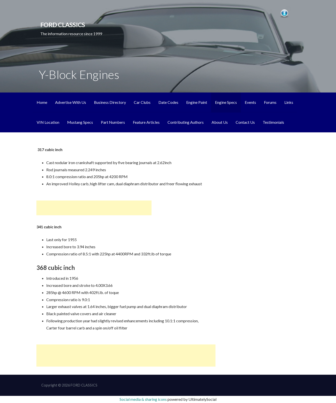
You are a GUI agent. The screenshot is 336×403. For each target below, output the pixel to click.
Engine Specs (226, 102)
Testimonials (273, 122)
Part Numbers (113, 122)
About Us (220, 122)
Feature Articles (146, 122)
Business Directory (110, 102)
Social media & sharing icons (144, 399)
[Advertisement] (94, 208)
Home (42, 102)
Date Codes (168, 102)
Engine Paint (196, 102)
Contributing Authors (186, 122)
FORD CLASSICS (62, 24)
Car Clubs (142, 102)
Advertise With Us (70, 102)
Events (250, 102)
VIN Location (48, 122)
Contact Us (245, 122)
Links (288, 102)
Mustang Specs (80, 122)
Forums (270, 102)
